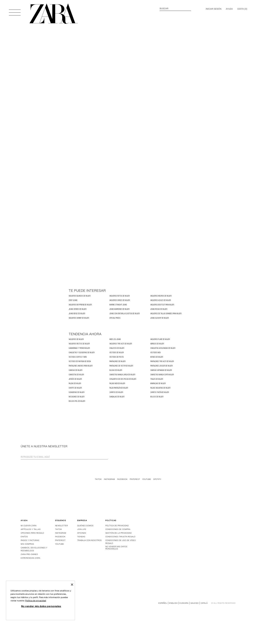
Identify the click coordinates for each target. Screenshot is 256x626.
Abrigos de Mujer (157, 343)
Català (204, 603)
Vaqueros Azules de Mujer (160, 300)
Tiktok (98, 479)
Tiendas (81, 536)
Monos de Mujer (156, 357)
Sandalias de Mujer (116, 396)
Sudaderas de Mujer (76, 392)
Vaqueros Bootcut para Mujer (162, 304)
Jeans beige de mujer (77, 313)
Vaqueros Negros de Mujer (160, 296)
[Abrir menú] (15, 11)
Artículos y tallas (31, 529)
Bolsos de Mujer (156, 396)
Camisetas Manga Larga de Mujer (122, 374)
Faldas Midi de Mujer (117, 383)
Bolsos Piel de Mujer (77, 401)
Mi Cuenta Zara (28, 525)
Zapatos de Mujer (116, 392)
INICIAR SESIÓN (213, 8)
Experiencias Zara (30, 558)
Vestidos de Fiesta (116, 357)
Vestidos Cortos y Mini (78, 357)
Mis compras (27, 544)
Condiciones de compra (117, 529)
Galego (194, 603)
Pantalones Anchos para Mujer (80, 365)
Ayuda (229, 8)
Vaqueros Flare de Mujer (160, 339)
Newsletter (61, 525)
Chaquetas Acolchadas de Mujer (162, 348)
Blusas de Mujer (115, 370)
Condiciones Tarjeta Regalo (120, 536)
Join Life (81, 529)
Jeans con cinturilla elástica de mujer (124, 313)
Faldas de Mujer (75, 383)
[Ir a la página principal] (53, 14)
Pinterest (135, 479)
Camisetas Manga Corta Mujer (162, 374)
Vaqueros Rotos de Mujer (119, 296)
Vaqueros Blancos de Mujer (79, 296)
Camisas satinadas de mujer (161, 370)
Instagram (109, 479)
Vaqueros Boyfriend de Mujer (80, 304)
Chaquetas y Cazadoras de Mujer (81, 352)
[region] (40, 600)
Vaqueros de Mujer (76, 339)
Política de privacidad (117, 525)
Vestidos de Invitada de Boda (80, 361)
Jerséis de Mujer (75, 379)
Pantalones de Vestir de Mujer (121, 365)
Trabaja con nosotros (89, 540)
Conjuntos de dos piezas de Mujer (122, 379)
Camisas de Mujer (75, 370)
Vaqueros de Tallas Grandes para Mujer (165, 313)
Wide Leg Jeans (115, 339)
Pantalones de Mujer (117, 361)
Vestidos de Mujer (116, 352)
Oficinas (81, 533)
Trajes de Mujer (156, 379)
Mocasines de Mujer (76, 396)
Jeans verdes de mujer (77, 309)
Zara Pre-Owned (29, 554)
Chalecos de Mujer (116, 348)
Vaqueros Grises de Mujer (119, 300)
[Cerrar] (72, 584)
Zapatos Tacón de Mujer (159, 392)
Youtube (146, 479)
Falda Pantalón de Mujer (118, 388)
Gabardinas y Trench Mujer (79, 348)
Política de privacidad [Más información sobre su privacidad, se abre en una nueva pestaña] (35, 600)
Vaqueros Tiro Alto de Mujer (120, 343)
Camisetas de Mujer (76, 374)
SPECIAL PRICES (114, 318)
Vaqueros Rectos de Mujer (79, 343)
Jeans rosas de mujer (158, 309)
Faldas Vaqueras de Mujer (160, 388)
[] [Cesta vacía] (242, 8)
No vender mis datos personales (116, 548)
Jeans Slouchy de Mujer (159, 318)
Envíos (24, 536)
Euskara (183, 603)
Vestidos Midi (155, 352)
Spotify (157, 479)
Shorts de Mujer (75, 388)
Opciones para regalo (32, 533)
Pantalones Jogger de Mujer (161, 365)
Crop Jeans (73, 300)
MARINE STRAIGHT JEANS (118, 304)
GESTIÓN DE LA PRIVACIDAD (118, 533)
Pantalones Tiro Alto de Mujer (162, 361)
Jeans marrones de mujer (119, 309)
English (173, 603)
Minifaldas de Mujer (158, 383)
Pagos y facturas (30, 540)
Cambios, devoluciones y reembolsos (34, 549)
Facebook (122, 479)
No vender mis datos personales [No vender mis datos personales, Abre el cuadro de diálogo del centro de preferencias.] (41, 606)
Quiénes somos (85, 525)
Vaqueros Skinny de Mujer (79, 318)
